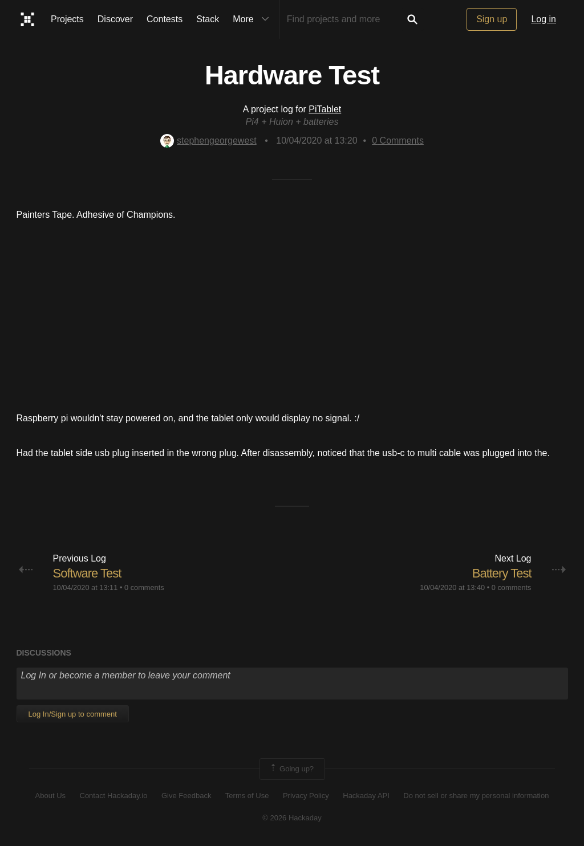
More (253, 19)
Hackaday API (366, 795)
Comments (398, 140)
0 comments (144, 587)
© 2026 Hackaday (292, 818)
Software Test (87, 573)
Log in (543, 19)
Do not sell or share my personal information (476, 795)
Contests (164, 19)
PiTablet (325, 109)
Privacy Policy (306, 795)
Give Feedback (186, 795)
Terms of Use (247, 795)
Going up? (291, 769)
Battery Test (502, 573)
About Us (50, 795)
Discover (115, 19)
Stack (207, 19)
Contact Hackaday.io (114, 795)
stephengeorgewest (208, 140)
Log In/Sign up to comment (73, 714)
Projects (67, 19)
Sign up (491, 19)
